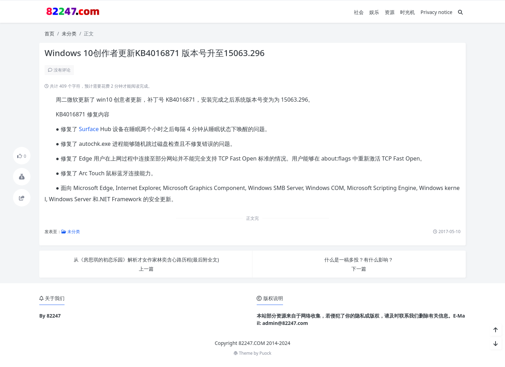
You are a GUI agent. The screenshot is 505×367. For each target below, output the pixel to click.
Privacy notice (436, 12)
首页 (49, 33)
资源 (390, 12)
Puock (265, 353)
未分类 (69, 33)
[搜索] (460, 12)
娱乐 (374, 12)
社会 (359, 12)
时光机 (407, 12)
